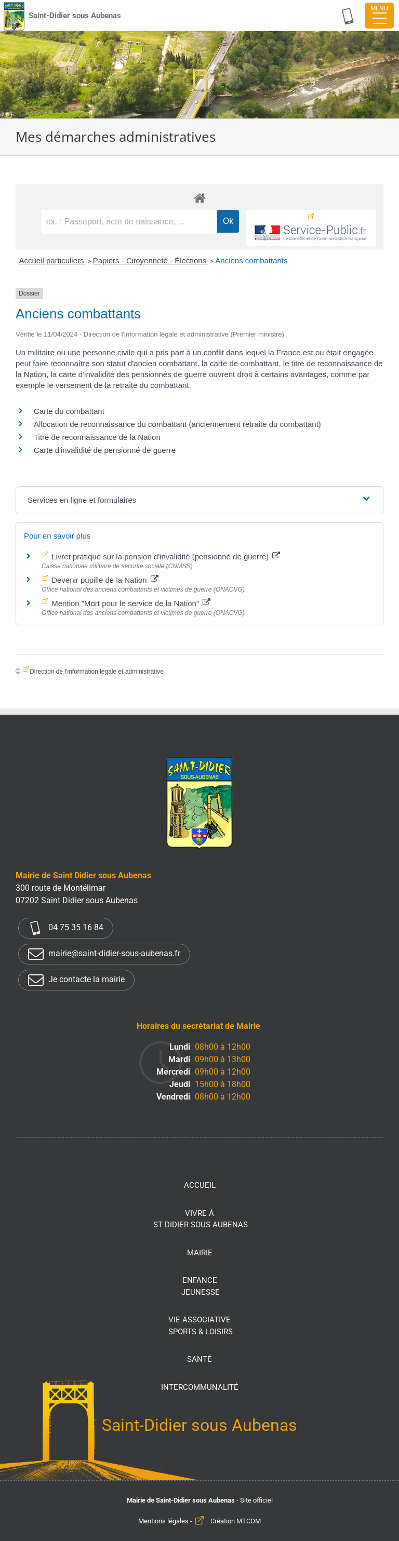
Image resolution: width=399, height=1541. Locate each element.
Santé (199, 1359)
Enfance (200, 1287)
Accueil (200, 1185)
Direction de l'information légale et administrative (97, 671)
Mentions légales (163, 1521)
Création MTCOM (235, 1521)
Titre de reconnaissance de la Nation (97, 437)
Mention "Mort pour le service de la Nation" (129, 603)
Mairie (199, 1252)
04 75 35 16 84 (65, 928)
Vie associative (200, 1326)
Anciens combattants (251, 260)
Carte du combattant (69, 411)
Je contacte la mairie (76, 980)
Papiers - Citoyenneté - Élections (151, 260)
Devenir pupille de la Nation (103, 579)
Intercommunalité (199, 1387)
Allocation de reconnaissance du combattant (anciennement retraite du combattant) (177, 424)
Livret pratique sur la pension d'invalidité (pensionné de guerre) (164, 556)
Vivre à (200, 1220)
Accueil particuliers (52, 260)
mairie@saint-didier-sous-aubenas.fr (104, 954)
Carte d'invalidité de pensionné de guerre (105, 450)
